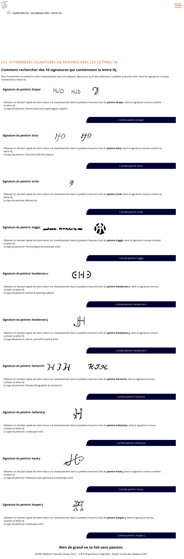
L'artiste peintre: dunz (131, 165)
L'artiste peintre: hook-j (131, 489)
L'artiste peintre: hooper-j (131, 535)
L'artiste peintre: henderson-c (131, 304)
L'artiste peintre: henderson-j (131, 350)
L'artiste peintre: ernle (131, 211)
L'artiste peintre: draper (131, 120)
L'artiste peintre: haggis (131, 258)
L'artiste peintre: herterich (131, 396)
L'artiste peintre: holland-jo (131, 443)
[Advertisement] (91, 37)
